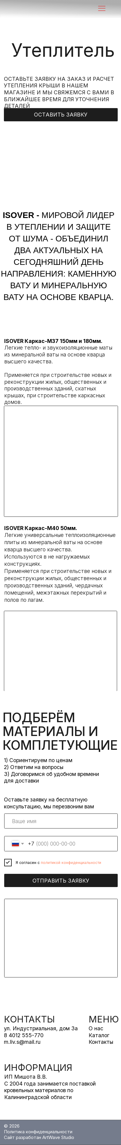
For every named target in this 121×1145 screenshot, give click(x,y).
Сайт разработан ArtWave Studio (39, 1137)
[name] (61, 820)
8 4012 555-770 (24, 1035)
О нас (96, 1028)
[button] (61, 114)
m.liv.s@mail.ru (22, 1042)
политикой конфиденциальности (71, 862)
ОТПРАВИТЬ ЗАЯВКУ (60, 880)
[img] (46, 9)
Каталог (99, 1035)
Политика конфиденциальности (38, 1131)
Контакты (101, 1042)
